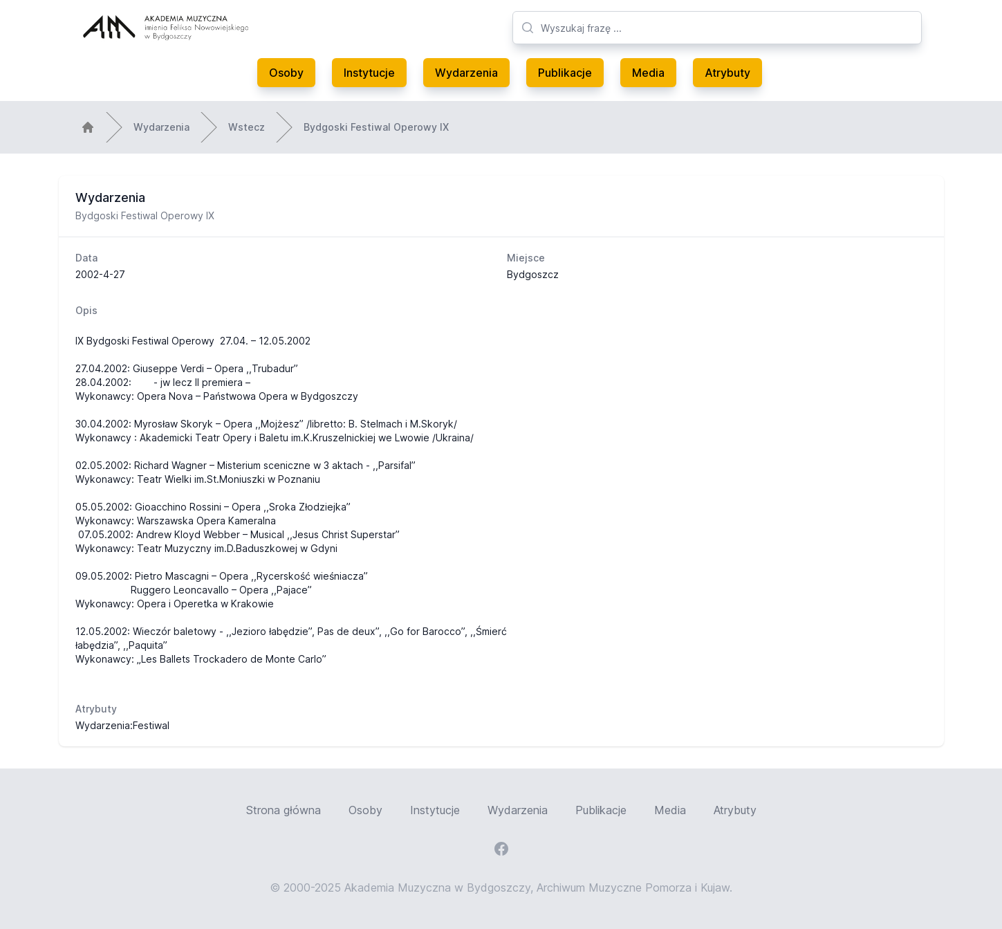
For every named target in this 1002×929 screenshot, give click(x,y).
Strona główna (283, 810)
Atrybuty (727, 73)
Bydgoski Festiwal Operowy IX (376, 127)
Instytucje (369, 73)
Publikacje (565, 73)
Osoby (286, 73)
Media (648, 73)
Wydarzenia (466, 73)
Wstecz (246, 127)
